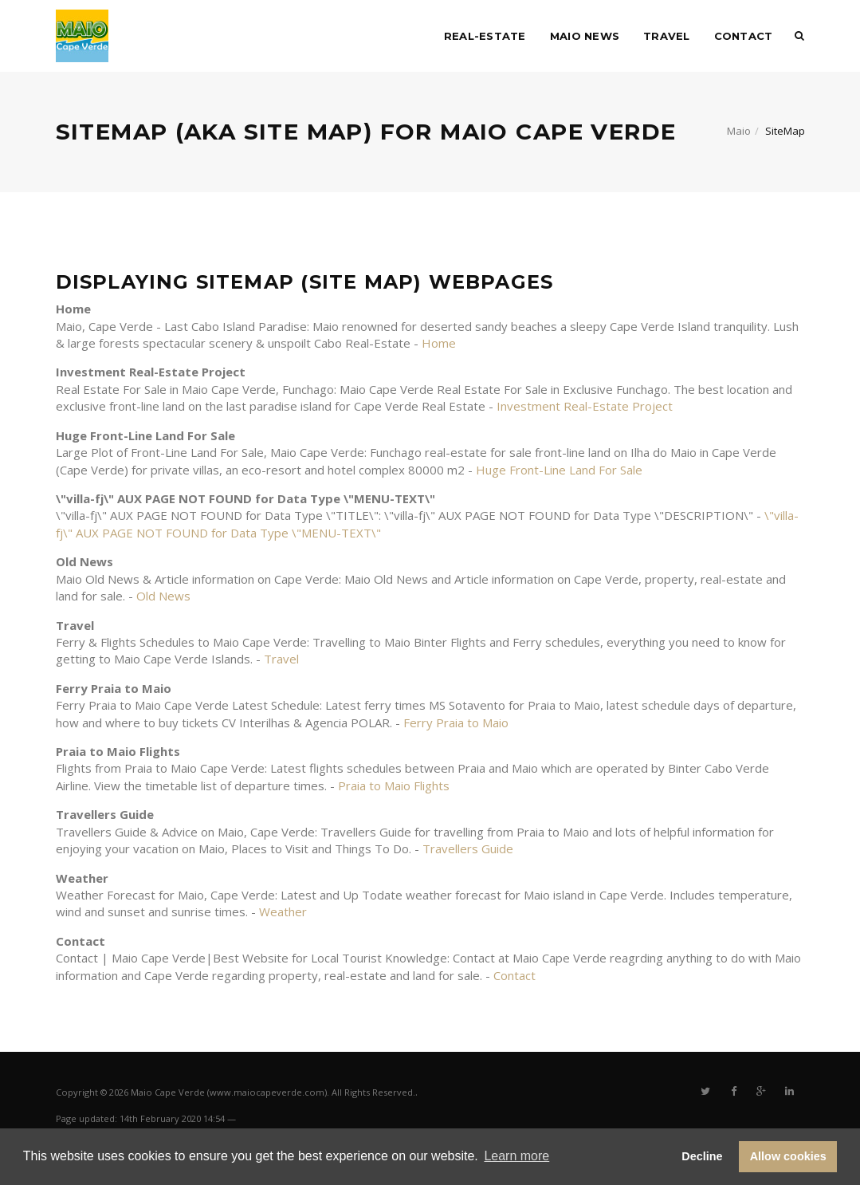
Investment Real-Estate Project (585, 406)
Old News (163, 596)
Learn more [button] (516, 1156)
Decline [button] (701, 1156)
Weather (283, 911)
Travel (666, 36)
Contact (743, 36)
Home (439, 343)
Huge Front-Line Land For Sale (559, 470)
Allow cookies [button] (788, 1156)
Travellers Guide (467, 848)
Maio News (584, 36)
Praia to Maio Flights (394, 785)
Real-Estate (485, 36)
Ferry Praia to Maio (456, 722)
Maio (739, 131)
